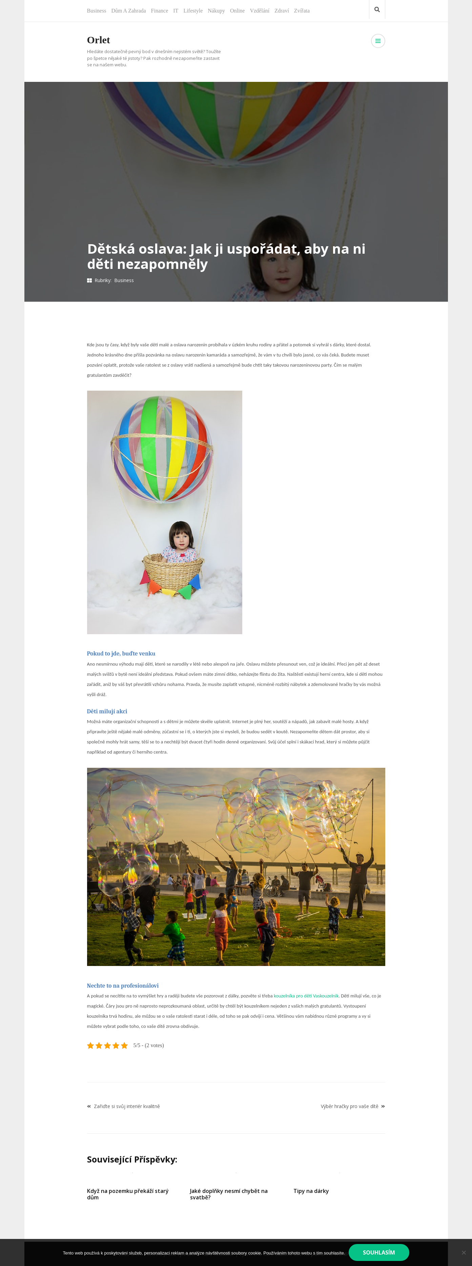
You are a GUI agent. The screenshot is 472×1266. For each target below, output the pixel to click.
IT (175, 11)
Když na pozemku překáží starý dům (128, 1194)
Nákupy (216, 11)
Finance (159, 11)
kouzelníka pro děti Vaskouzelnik (306, 996)
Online (237, 11)
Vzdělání (259, 11)
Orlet (98, 39)
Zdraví (281, 11)
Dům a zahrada (128, 11)
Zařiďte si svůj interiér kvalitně (127, 1106)
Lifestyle (193, 11)
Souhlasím (379, 1252)
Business (96, 11)
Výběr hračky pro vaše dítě (349, 1106)
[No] (463, 1252)
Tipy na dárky (311, 1191)
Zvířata (302, 11)
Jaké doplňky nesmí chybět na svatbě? (229, 1194)
